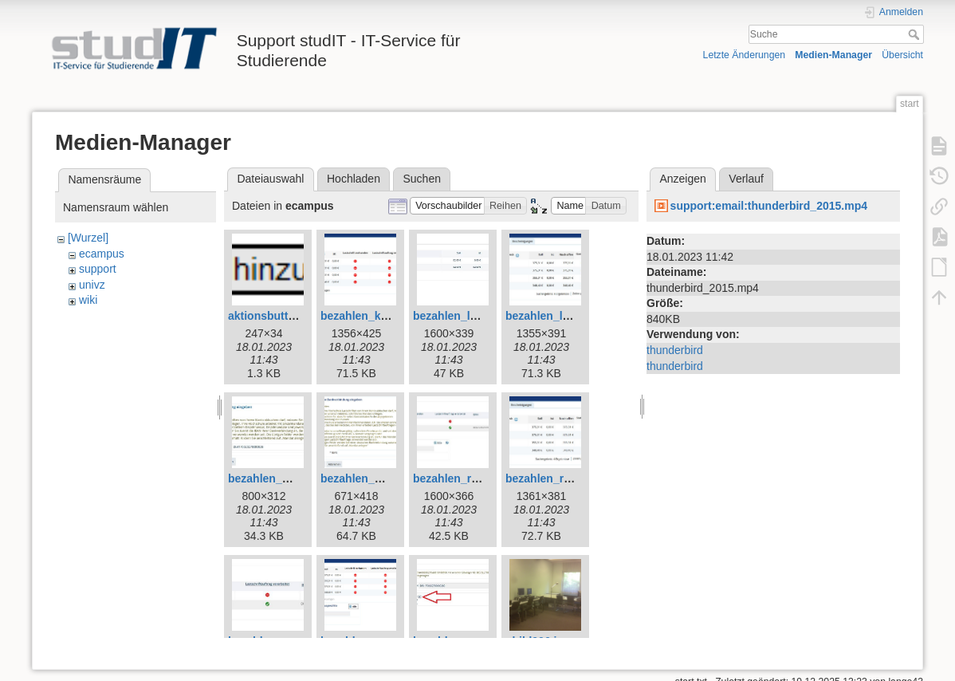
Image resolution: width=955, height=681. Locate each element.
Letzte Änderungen (744, 55)
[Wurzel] (88, 237)
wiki (88, 299)
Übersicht (902, 55)
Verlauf (746, 178)
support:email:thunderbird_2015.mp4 (768, 205)
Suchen (422, 178)
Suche (915, 34)
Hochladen (353, 178)
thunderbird (674, 350)
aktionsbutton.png (276, 315)
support (97, 268)
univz (92, 284)
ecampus (101, 253)
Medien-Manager (833, 55)
